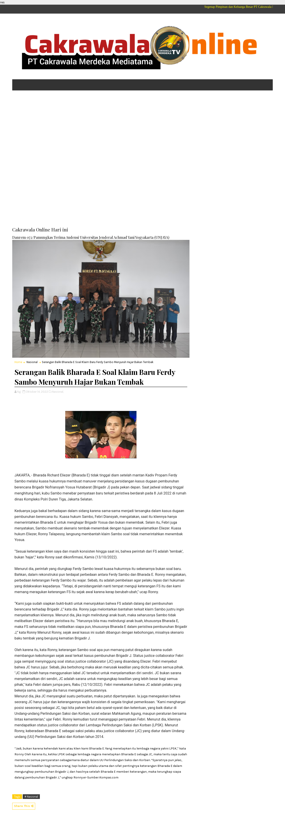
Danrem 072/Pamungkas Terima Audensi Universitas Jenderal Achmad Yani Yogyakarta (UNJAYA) (90, 237)
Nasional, (58, 391)
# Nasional (31, 796)
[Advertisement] (142, 128)
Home (18, 362)
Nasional (32, 362)
